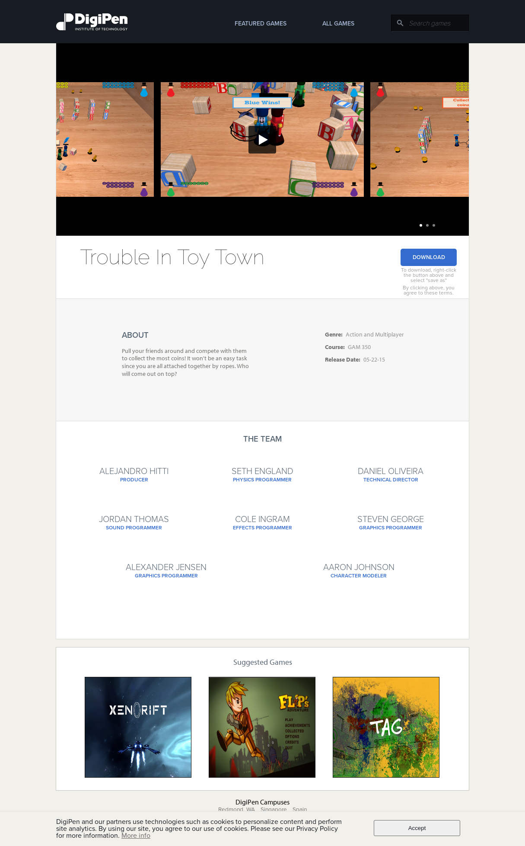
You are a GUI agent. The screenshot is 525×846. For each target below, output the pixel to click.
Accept (417, 828)
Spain (300, 809)
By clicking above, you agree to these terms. (429, 290)
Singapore (274, 809)
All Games (338, 23)
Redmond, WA (236, 809)
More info (135, 835)
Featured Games (260, 23)
